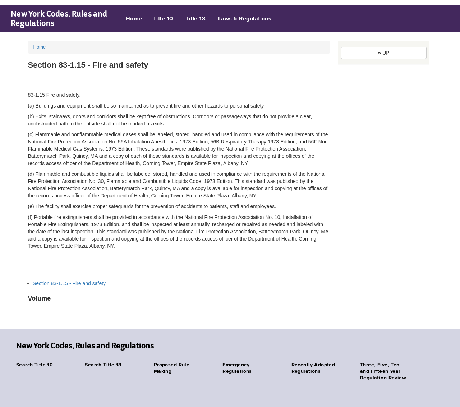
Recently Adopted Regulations (313, 368)
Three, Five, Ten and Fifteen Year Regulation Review (383, 371)
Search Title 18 (103, 364)
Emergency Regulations (237, 368)
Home (134, 19)
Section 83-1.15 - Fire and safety (69, 283)
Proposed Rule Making (171, 368)
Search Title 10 (34, 364)
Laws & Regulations (245, 19)
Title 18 (195, 19)
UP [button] (383, 53)
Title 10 (163, 19)
